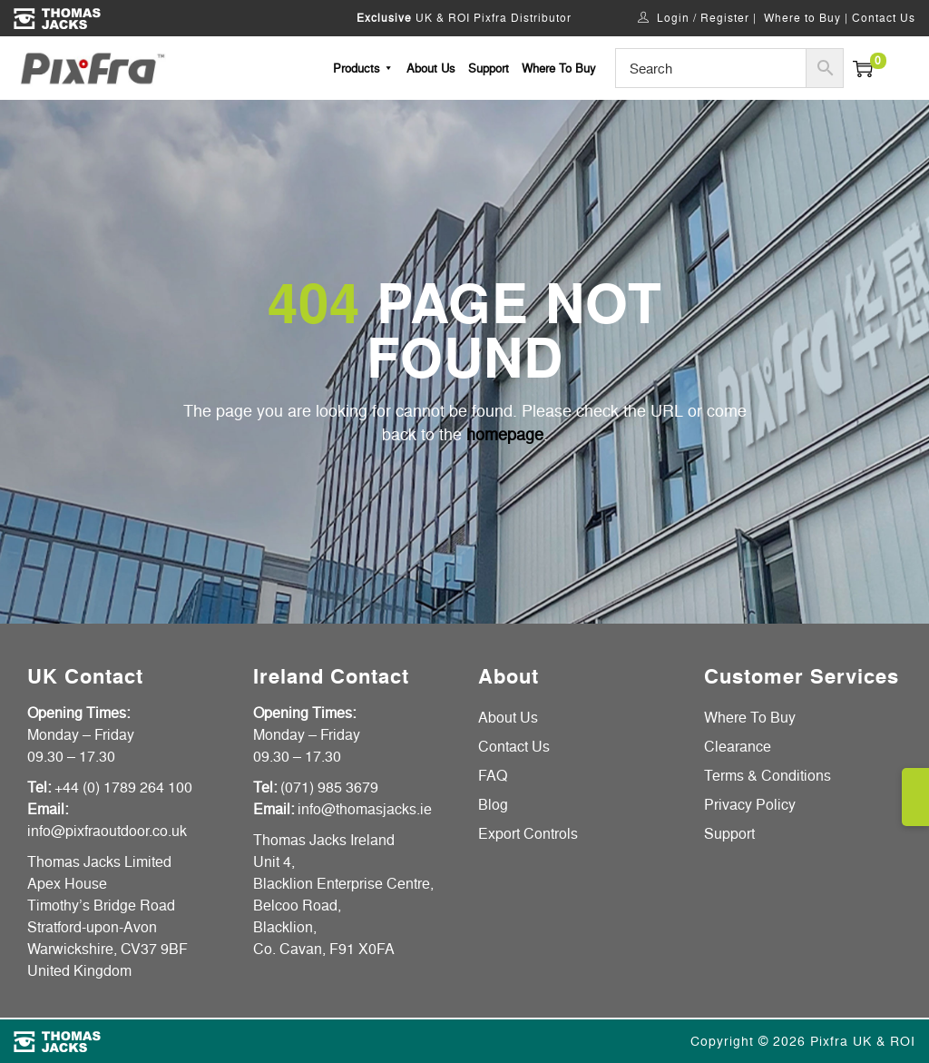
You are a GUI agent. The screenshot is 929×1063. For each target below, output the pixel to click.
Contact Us (883, 17)
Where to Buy (802, 17)
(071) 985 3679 (329, 787)
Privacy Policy (750, 804)
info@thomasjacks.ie (365, 809)
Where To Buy (559, 68)
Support (488, 68)
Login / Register (703, 17)
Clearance (737, 746)
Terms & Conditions (767, 775)
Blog (493, 804)
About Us (430, 68)
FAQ (492, 775)
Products (363, 68)
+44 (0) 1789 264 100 (123, 787)
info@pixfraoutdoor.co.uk (107, 831)
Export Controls (528, 833)
